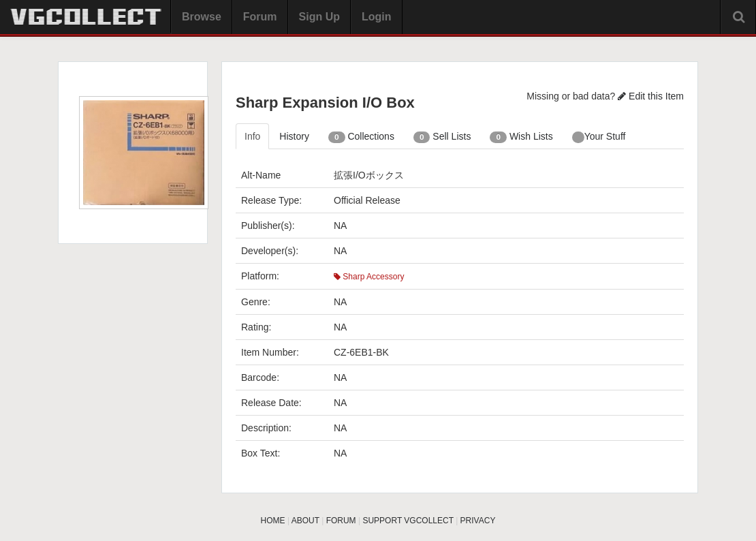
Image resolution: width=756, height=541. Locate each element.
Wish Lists (521, 137)
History (294, 136)
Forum (260, 16)
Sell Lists (442, 137)
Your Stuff (599, 137)
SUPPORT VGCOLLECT (407, 520)
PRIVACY (478, 520)
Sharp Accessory (369, 276)
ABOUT (305, 520)
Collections (361, 137)
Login (377, 16)
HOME (273, 520)
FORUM (341, 520)
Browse (201, 16)
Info (252, 136)
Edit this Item (651, 96)
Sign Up (319, 16)
